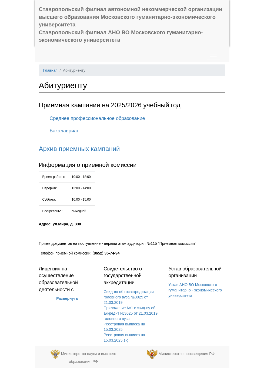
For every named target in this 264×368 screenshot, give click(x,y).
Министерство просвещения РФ (187, 354)
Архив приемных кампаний (79, 148)
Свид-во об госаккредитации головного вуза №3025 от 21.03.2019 (128, 297)
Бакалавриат (64, 130)
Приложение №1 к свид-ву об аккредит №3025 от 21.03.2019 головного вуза (130, 313)
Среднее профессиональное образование (97, 118)
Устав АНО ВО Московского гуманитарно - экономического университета (195, 290)
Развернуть (67, 298)
